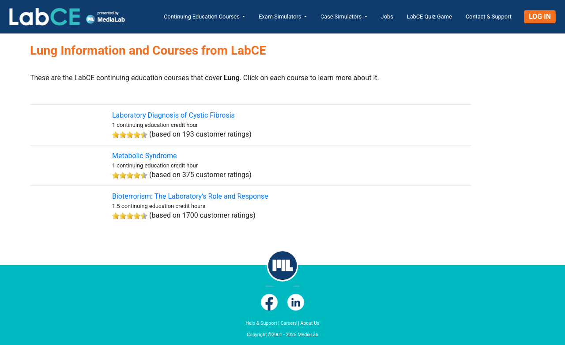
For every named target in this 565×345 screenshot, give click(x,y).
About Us (309, 323)
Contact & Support (489, 16)
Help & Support (261, 323)
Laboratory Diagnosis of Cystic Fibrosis (173, 115)
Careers (289, 323)
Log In (540, 16)
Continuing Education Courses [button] (202, 16)
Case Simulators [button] (341, 16)
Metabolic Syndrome (144, 156)
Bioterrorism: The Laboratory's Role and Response (190, 196)
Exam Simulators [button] (281, 16)
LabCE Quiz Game (429, 16)
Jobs (387, 16)
